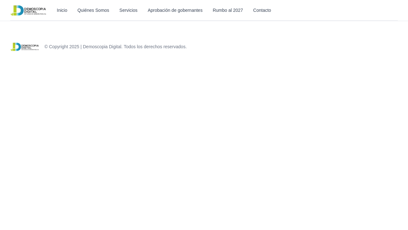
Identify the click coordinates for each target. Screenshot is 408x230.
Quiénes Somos (93, 10)
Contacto (262, 10)
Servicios (129, 10)
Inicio (62, 10)
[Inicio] (28, 10)
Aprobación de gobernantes (175, 10)
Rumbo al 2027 (228, 10)
